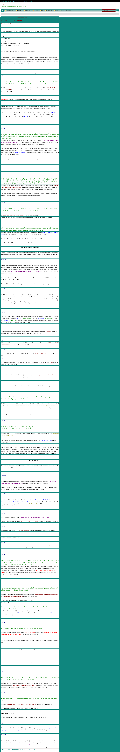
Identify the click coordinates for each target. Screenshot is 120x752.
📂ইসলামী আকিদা (48, 10)
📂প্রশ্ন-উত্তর (62, 10)
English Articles (31, 749)
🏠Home (2, 10)
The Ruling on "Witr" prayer (11, 21)
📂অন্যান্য (56, 10)
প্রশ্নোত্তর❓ (31, 1)
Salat (35, 749)
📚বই (25, 1)
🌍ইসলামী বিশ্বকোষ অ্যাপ (17, 1)
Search (117, 10)
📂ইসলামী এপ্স (19, 10)
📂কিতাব (35, 10)
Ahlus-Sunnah (24, 749)
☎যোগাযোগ (68, 10)
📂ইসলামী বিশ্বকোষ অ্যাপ (9, 10)
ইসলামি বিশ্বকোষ (4, 5)
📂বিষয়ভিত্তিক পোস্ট (27, 10)
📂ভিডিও (41, 10)
